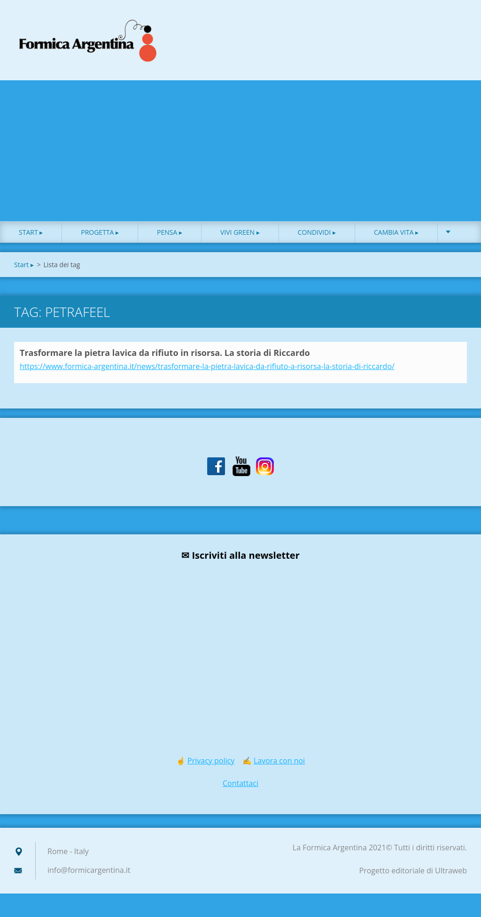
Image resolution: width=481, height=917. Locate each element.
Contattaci (240, 785)
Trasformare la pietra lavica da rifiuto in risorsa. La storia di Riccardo (165, 355)
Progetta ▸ (100, 234)
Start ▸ (31, 234)
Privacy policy (210, 763)
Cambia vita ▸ (396, 234)
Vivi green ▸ (240, 234)
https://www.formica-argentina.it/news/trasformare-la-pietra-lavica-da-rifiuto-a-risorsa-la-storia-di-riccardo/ (207, 368)
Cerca (456, 27)
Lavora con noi (279, 763)
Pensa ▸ (169, 234)
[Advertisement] (240, 153)
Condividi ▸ (317, 234)
